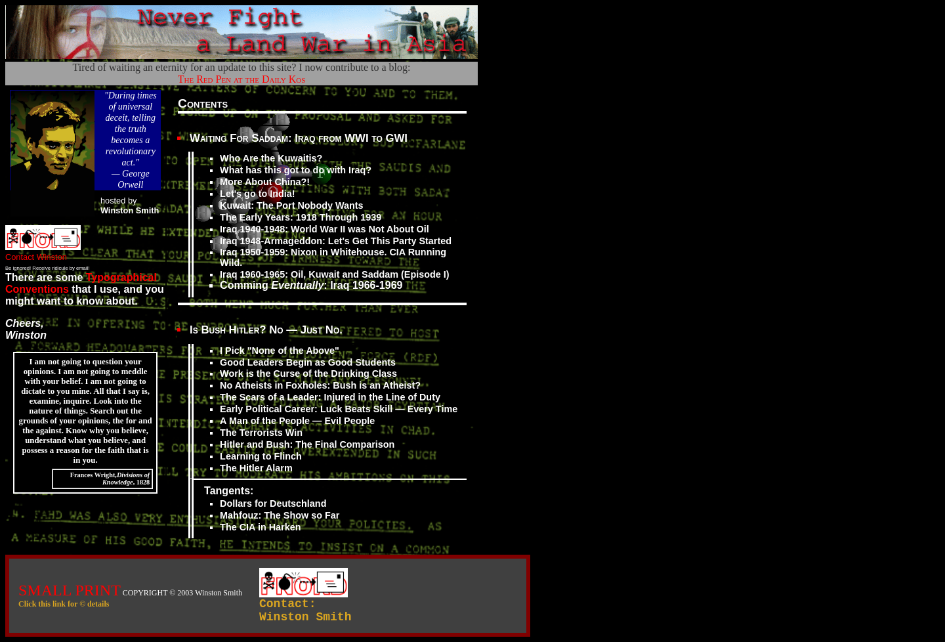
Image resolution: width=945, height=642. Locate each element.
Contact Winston (43, 252)
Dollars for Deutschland (273, 503)
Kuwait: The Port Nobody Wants (292, 205)
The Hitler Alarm (256, 468)
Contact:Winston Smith (305, 610)
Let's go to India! (257, 193)
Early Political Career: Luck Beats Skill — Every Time (338, 409)
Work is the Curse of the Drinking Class (308, 373)
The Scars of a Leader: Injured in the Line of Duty (330, 397)
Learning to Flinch (261, 456)
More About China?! (265, 182)
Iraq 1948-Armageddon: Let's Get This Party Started (336, 241)
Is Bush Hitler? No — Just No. (266, 330)
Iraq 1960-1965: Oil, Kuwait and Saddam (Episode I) (334, 274)
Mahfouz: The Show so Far (279, 515)
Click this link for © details (63, 604)
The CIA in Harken (260, 527)
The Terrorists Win (261, 432)
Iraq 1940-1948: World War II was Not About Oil (324, 229)
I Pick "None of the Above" (279, 350)
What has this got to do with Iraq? (295, 170)
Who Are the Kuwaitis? (271, 158)
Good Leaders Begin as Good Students (308, 362)
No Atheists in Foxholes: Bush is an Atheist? (320, 385)
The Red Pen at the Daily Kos (242, 79)
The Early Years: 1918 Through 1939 (300, 217)
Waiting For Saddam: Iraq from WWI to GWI (299, 138)
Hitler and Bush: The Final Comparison (307, 444)
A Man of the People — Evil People (297, 421)
